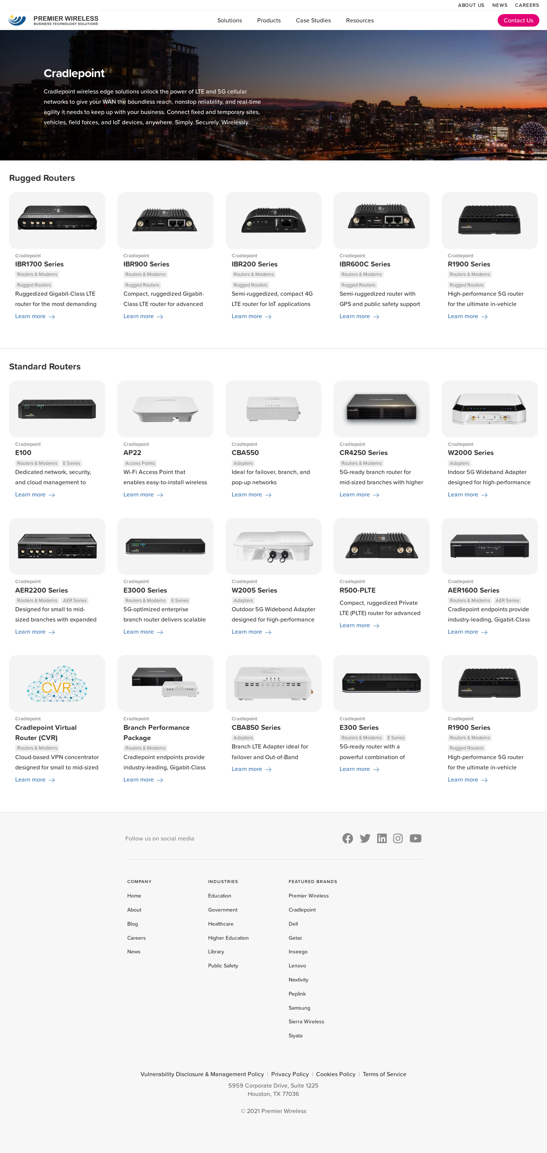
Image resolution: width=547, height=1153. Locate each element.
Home (134, 895)
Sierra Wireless (306, 1021)
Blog (132, 924)
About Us (471, 5)
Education (219, 895)
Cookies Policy (336, 1074)
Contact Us (518, 20)
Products (269, 20)
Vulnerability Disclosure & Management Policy (202, 1074)
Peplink (297, 994)
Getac (295, 938)
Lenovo (297, 965)
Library (216, 951)
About (134, 910)
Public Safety (223, 965)
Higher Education (228, 938)
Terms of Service (384, 1074)
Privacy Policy (290, 1074)
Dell (293, 924)
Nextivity (298, 979)
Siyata (295, 1035)
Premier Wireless (309, 895)
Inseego (298, 951)
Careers (527, 5)
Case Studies (313, 20)
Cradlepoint (302, 910)
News (499, 5)
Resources (360, 20)
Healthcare (221, 924)
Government (222, 910)
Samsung (299, 1008)
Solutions (229, 20)
